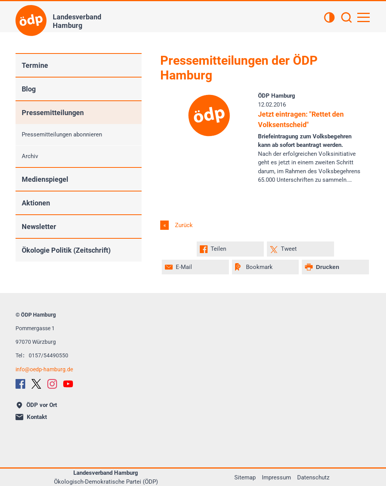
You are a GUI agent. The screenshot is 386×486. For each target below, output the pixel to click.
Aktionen (36, 203)
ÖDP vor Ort (37, 405)
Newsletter (39, 226)
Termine (35, 65)
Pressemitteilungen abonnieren (62, 134)
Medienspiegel (45, 179)
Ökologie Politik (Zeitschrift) (66, 250)
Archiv (30, 156)
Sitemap (245, 477)
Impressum (276, 477)
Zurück (183, 225)
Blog (29, 89)
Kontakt (31, 417)
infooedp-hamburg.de (44, 369)
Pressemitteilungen (53, 113)
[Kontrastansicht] (329, 18)
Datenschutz (313, 477)
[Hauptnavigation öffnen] (363, 17)
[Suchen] (346, 18)
